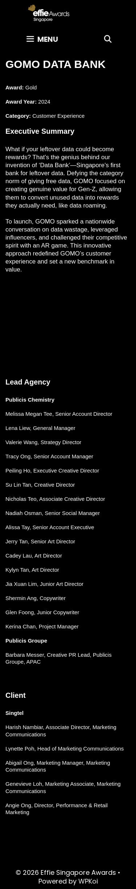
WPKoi (88, 881)
